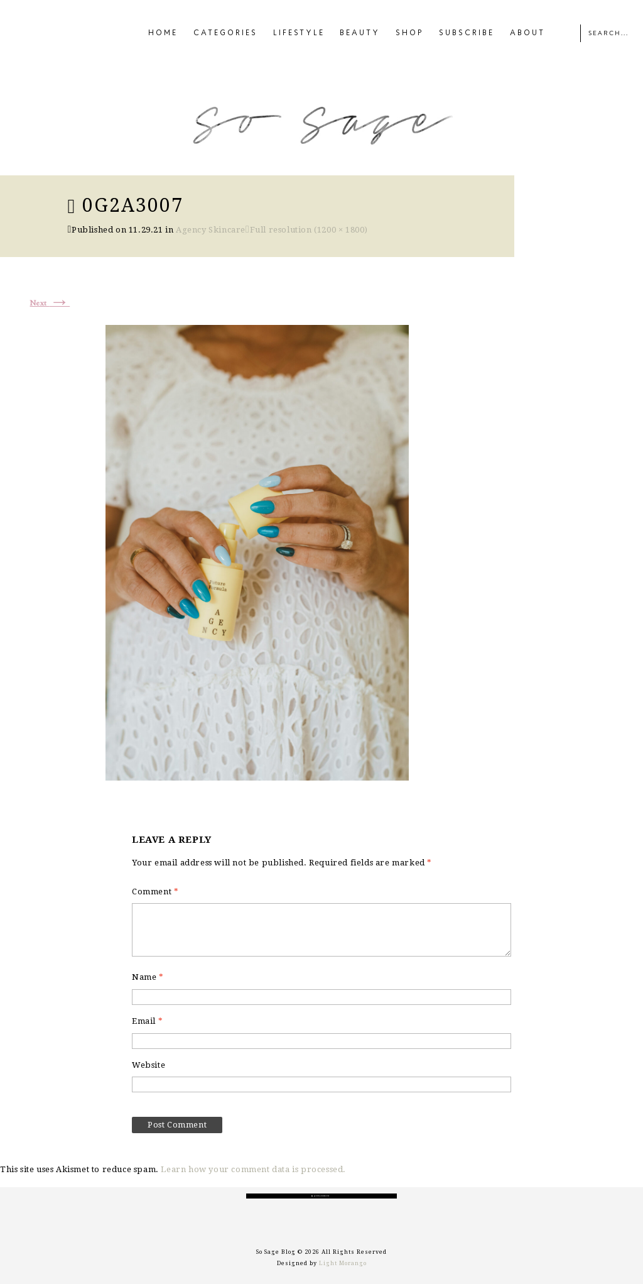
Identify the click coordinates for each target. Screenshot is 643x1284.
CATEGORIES (225, 33)
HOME (163, 33)
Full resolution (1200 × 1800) (309, 229)
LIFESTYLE (299, 33)
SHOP (410, 33)
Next (50, 303)
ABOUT (527, 33)
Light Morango (343, 1263)
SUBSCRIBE (466, 33)
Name (148, 977)
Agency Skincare (211, 229)
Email (147, 1021)
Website (148, 1065)
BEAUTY (360, 33)
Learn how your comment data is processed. (253, 1169)
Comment (155, 891)
